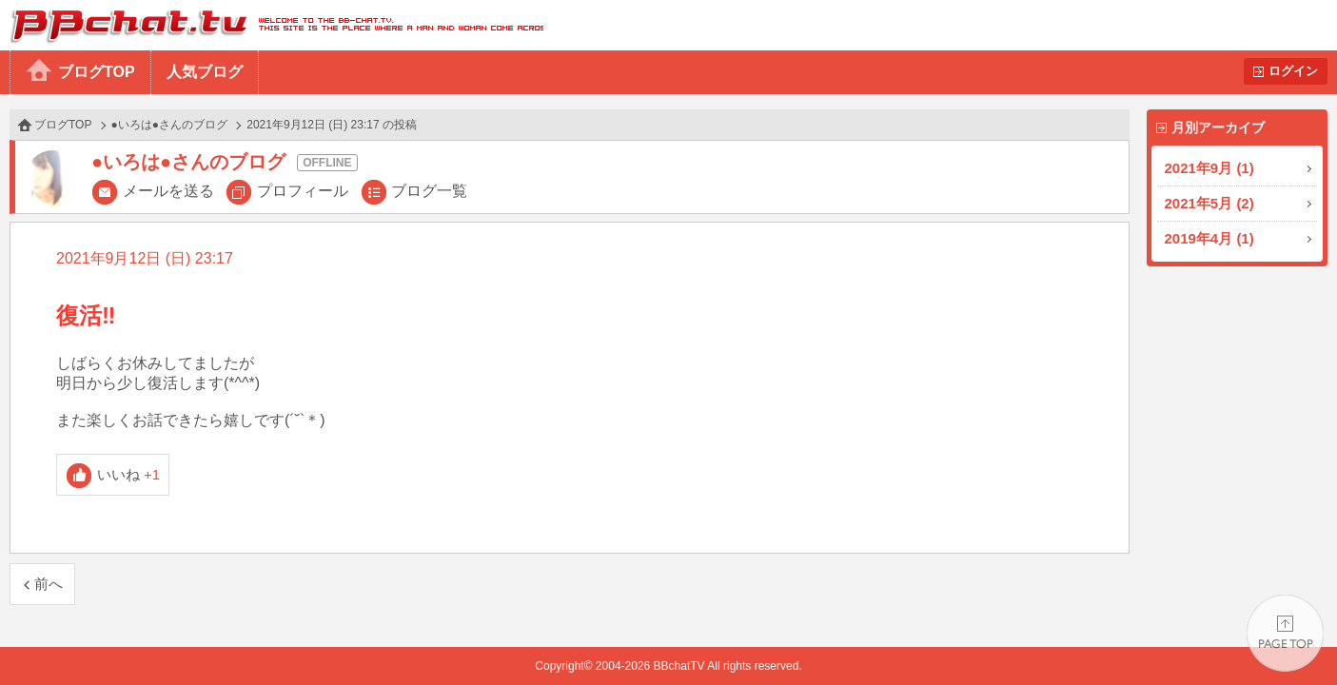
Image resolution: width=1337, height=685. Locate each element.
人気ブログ (205, 72)
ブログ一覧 (429, 191)
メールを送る (168, 191)
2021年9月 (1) (1209, 168)
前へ (48, 584)
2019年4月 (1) (1209, 238)
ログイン (1293, 71)
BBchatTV (271, 25)
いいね (129, 474)
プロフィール (302, 191)
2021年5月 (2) (1209, 203)
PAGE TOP (1285, 633)
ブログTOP (96, 72)
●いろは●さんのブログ (169, 124)
